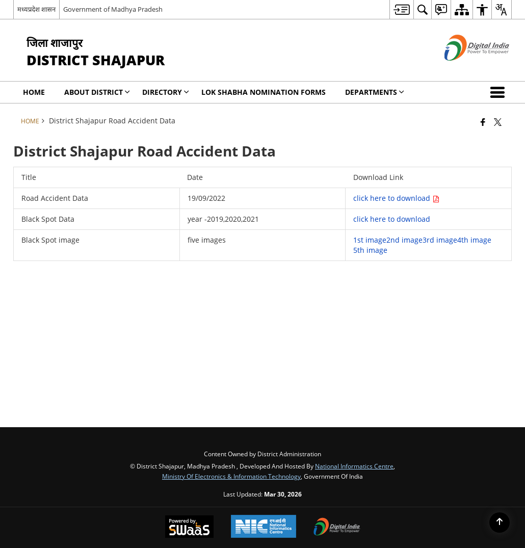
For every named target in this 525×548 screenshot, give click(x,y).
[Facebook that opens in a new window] (483, 122)
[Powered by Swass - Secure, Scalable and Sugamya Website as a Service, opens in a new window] (189, 527)
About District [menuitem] (97, 92)
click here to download (396, 198)
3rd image (440, 240)
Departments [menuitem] (374, 92)
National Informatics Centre (354, 466)
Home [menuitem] (34, 92)
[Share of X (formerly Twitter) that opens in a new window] (497, 122)
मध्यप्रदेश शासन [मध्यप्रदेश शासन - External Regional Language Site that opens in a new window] (36, 9)
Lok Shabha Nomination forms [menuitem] (263, 92)
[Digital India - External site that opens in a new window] (464, 69)
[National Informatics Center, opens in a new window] (263, 527)
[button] (499, 92)
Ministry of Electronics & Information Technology (231, 476)
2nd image (404, 240)
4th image (474, 240)
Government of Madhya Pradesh (113, 9)
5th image (370, 250)
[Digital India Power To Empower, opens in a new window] (337, 527)
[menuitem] (401, 9)
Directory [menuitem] (165, 92)
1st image (369, 240)
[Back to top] (499, 522)
